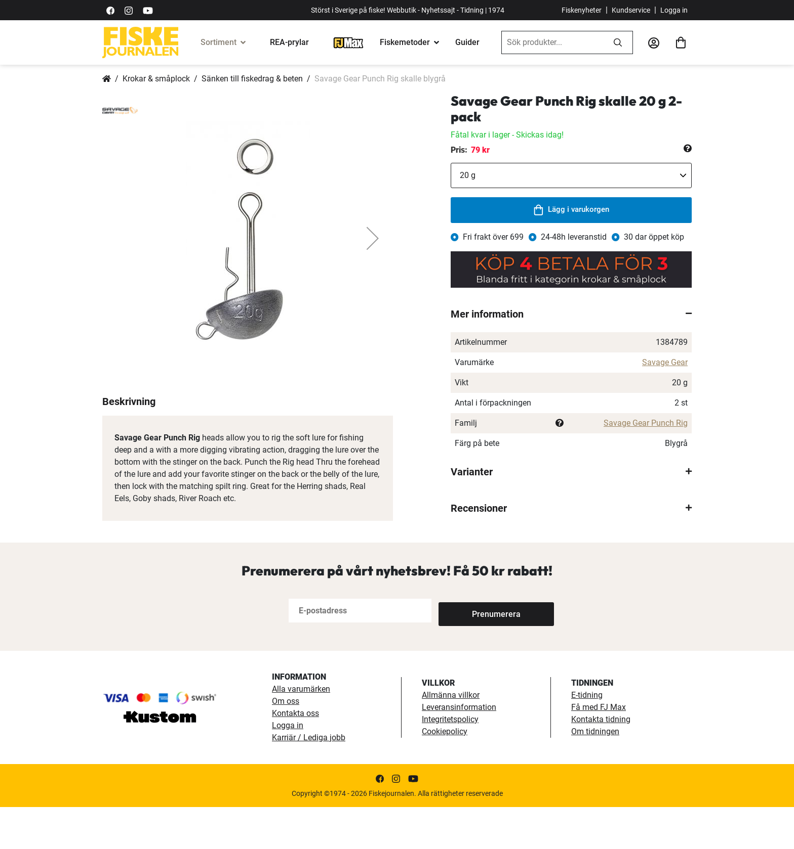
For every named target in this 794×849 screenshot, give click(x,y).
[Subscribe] (472, 652)
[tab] (571, 314)
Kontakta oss (295, 755)
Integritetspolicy (450, 761)
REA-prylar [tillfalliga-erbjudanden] (289, 42)
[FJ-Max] (348, 42)
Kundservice (631, 10)
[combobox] (552, 42)
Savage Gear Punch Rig (646, 423)
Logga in (674, 10)
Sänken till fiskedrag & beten (252, 78)
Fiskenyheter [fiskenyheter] (582, 10)
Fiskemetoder (405, 42)
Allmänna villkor (451, 737)
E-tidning (587, 737)
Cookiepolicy (444, 773)
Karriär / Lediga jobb (308, 779)
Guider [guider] (467, 42)
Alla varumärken (301, 731)
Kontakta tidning (600, 761)
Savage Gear (665, 362)
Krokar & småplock (156, 78)
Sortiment (218, 42)
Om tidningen (595, 773)
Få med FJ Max (598, 749)
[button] (372, 238)
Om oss (285, 743)
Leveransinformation (459, 749)
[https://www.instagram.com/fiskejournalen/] (129, 10)
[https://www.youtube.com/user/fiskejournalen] (148, 10)
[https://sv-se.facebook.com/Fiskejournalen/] (110, 10)
